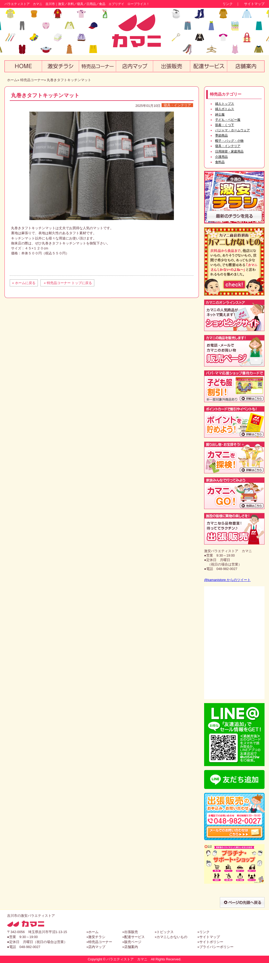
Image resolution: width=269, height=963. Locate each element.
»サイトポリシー (210, 942)
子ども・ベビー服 (227, 120)
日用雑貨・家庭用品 (229, 151)
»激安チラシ (95, 937)
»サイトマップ (208, 937)
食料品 (220, 162)
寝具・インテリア (177, 105)
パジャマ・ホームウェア (232, 130)
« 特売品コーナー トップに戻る (67, 283)
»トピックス (164, 932)
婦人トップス (224, 104)
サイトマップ (254, 4)
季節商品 (221, 135)
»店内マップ (95, 947)
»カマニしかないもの (171, 937)
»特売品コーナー (99, 942)
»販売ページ (131, 942)
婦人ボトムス (224, 109)
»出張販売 (130, 932)
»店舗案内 (130, 947)
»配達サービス (133, 937)
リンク (228, 4)
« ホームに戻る (23, 283)
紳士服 (220, 114)
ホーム (12, 80)
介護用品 (221, 157)
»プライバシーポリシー (215, 947)
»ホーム (92, 932)
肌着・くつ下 (224, 125)
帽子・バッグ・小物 (229, 141)
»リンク (203, 932)
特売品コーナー (32, 80)
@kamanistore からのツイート (227, 580)
